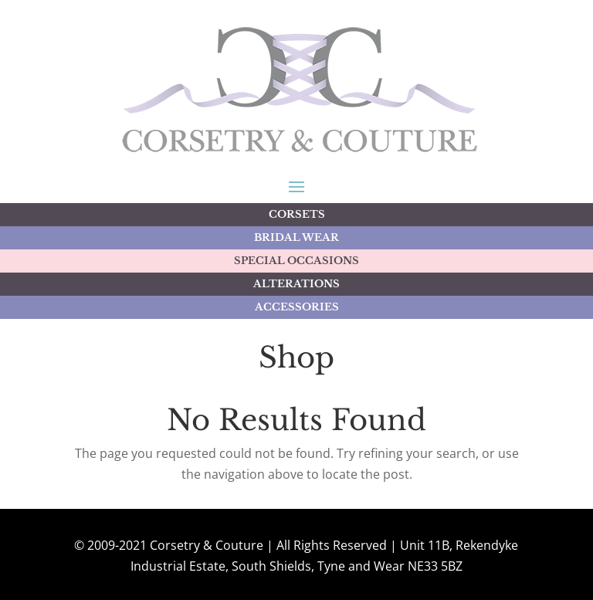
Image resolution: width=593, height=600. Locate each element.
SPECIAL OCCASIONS (296, 260)
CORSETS (297, 214)
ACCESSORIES (297, 307)
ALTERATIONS (296, 283)
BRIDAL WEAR (296, 237)
